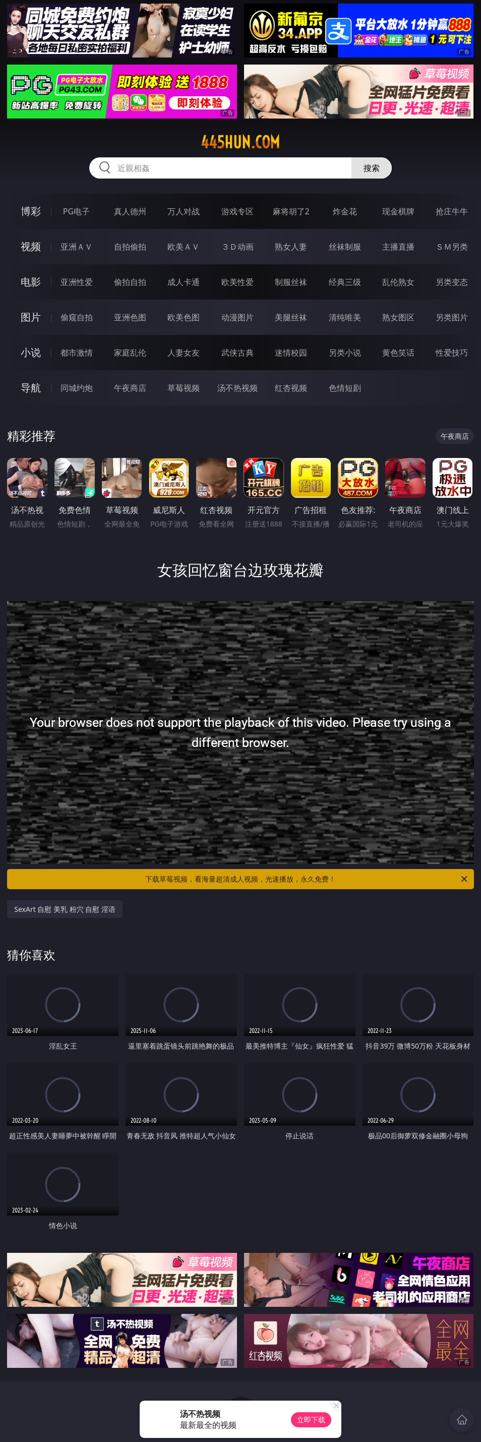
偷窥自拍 (77, 317)
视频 (31, 246)
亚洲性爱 (77, 281)
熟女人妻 (291, 246)
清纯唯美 (345, 317)
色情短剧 (345, 387)
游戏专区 (237, 211)
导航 (31, 387)
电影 (31, 282)
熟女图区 (398, 317)
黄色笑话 (398, 352)
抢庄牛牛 (452, 211)
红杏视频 (291, 387)
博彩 (31, 211)
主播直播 (398, 246)
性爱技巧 (452, 352)
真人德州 (130, 211)
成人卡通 (183, 281)
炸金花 (345, 211)
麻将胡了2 (291, 211)
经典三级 (345, 281)
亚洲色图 (130, 317)
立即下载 (311, 1419)
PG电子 (76, 211)
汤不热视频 (237, 387)
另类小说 (345, 352)
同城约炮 (77, 387)
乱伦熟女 (398, 281)
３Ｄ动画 (237, 246)
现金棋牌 (398, 211)
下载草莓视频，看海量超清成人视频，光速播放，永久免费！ (307, 879)
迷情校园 (291, 352)
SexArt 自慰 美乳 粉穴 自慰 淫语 (64, 909)
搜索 (372, 168)
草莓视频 (183, 387)
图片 (31, 317)
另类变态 (452, 281)
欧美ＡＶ (183, 246)
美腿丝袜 (291, 317)
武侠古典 (237, 352)
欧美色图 (183, 317)
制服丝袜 (291, 281)
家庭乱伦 (130, 352)
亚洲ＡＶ (77, 246)
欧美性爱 (237, 281)
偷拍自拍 (130, 281)
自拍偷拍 (130, 246)
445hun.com (240, 142)
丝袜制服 (345, 246)
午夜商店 (130, 387)
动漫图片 (237, 317)
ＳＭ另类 (452, 246)
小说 (31, 352)
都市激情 (77, 352)
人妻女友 (183, 352)
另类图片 (452, 317)
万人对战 (183, 211)
